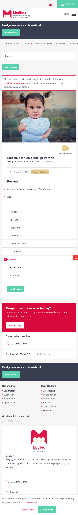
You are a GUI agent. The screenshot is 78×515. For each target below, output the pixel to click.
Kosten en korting (18, 243)
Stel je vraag (15, 325)
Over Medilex (48, 390)
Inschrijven (11, 66)
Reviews (13, 259)
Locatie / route (17, 251)
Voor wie (14, 219)
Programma (15, 227)
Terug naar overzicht (12, 43)
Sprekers (14, 235)
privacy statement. (30, 502)
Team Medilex (48, 406)
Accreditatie (15, 267)
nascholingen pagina (14, 83)
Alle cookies (46, 509)
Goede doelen (49, 394)
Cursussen (8, 394)
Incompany (15, 275)
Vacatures (47, 410)
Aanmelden (11, 32)
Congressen (8, 390)
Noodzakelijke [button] (29, 509)
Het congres (16, 211)
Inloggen (67, 4)
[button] (71, 55)
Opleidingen (9, 402)
